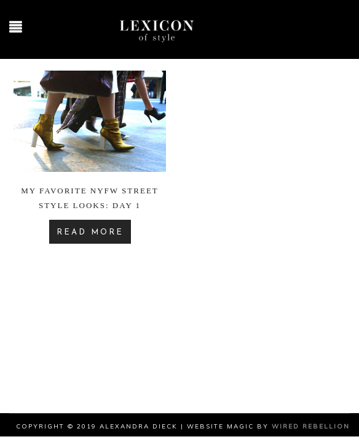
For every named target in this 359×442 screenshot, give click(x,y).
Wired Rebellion (311, 426)
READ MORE (90, 232)
